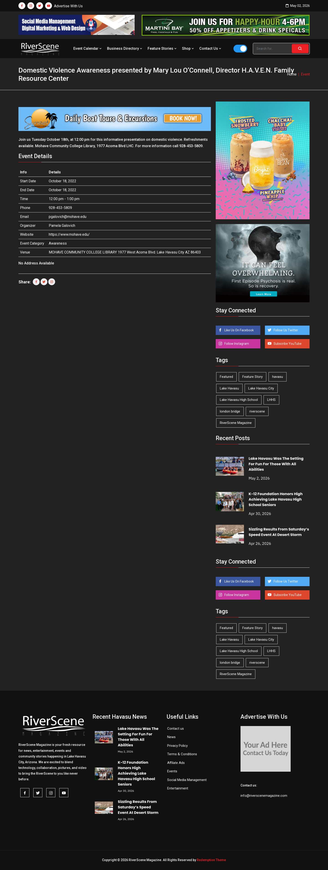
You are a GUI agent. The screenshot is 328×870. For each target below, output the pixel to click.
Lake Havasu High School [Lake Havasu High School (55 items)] (239, 400)
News (171, 737)
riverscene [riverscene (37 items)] (257, 411)
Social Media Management (187, 780)
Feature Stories (162, 48)
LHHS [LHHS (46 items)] (271, 400)
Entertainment (177, 788)
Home (292, 74)
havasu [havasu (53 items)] (277, 377)
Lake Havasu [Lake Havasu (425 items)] (229, 388)
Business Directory (125, 48)
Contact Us (210, 48)
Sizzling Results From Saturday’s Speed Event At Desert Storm (279, 532)
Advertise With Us (68, 6)
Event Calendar (87, 48)
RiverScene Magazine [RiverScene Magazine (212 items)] (236, 423)
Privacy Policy (177, 746)
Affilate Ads (176, 763)
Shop (188, 48)
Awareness (58, 243)
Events (172, 771)
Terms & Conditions (182, 754)
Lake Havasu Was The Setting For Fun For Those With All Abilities (276, 464)
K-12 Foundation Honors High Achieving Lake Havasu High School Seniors (276, 499)
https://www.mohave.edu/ (69, 234)
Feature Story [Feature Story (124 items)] (252, 377)
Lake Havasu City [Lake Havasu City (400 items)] (261, 388)
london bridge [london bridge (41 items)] (230, 411)
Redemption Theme (211, 860)
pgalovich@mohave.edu (67, 216)
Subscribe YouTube (287, 343)
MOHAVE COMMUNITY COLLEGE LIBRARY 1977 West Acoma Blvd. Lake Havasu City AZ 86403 (125, 252)
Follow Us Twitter (285, 330)
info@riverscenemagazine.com (264, 796)
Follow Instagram (236, 343)
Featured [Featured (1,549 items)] (226, 377)
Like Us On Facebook (239, 330)
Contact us (175, 728)
